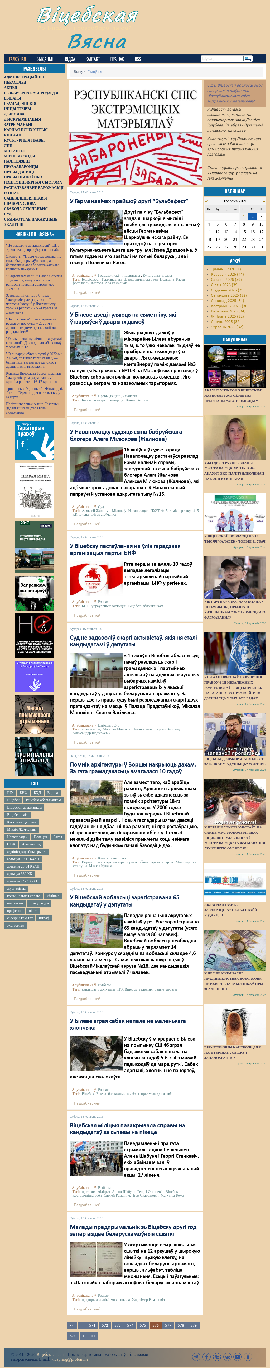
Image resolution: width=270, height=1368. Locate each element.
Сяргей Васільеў (167, 729)
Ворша (52, 793)
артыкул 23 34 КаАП (23, 866)
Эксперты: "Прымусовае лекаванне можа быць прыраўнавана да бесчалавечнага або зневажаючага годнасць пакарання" (33, 263)
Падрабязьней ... (89, 293)
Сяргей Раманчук (117, 1195)
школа (125, 1300)
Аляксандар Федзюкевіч (92, 733)
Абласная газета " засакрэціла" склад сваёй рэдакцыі (230, 910)
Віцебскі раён (17, 815)
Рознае (103, 602)
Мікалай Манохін (117, 729)
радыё (159, 989)
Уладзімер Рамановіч (148, 1300)
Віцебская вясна (51, 1354)
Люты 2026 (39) (225, 285)
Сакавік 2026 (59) (226, 280)
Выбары (104, 725)
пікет (33, 911)
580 (73, 1336)
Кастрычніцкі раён (21, 822)
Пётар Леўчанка (103, 514)
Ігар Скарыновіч (146, 1195)
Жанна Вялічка (137, 400)
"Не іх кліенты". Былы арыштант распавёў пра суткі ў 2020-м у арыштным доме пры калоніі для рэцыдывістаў (32, 325)
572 (105, 1326)
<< (72, 1326)
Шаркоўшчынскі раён (141, 279)
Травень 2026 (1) (226, 269)
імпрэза (97, 283)
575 (143, 1326)
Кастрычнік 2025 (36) (230, 306)
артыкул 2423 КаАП (22, 881)
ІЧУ (10, 793)
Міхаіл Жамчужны (21, 830)
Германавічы (112, 279)
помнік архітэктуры (109, 862)
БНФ (23, 793)
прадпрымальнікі (95, 1300)
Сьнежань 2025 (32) (229, 296)
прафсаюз (14, 911)
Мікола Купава (100, 866)
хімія (174, 511)
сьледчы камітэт (20, 918)
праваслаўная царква (143, 862)
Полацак (40, 837)
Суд (101, 507)
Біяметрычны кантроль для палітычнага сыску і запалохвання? (232, 1052)
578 (181, 1326)
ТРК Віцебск (127, 989)
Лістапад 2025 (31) (227, 301)
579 (193, 1326)
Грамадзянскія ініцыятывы (119, 275)
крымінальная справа (23, 896)
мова (114, 1300)
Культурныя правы (157, 275)
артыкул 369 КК (19, 874)
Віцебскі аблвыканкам (43, 800)
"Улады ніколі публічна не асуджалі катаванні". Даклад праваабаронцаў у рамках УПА (34, 343)
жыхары (100, 400)
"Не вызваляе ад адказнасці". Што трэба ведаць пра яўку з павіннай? (33, 247)
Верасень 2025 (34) (228, 311)
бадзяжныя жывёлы (123, 1094)
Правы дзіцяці (109, 396)
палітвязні (15, 903)
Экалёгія (130, 396)
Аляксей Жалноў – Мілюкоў (104, 511)
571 (92, 1326)
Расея (57, 837)
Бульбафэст (91, 279)
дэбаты (171, 989)
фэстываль (81, 283)
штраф (44, 918)
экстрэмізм (15, 925)
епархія (167, 862)
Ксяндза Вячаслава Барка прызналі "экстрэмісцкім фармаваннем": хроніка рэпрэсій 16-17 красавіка (33, 377)
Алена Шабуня (123, 1192)
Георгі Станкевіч (150, 1192)
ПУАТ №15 (159, 511)
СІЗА (11, 844)
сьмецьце (115, 400)
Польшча (167, 279)
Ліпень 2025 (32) (226, 322)
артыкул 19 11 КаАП (23, 859)
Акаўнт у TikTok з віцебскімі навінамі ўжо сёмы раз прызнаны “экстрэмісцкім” (233, 395)
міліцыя (53, 896)
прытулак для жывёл (157, 1094)
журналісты (16, 889)
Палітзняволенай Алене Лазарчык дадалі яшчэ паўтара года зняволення (32, 408)
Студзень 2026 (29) (228, 290)
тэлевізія (146, 989)
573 (117, 1326)
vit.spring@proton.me (69, 1359)
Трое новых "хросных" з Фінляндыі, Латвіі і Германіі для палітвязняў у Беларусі (34, 393)
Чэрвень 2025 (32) (227, 327)
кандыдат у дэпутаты (98, 989)
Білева (87, 400)
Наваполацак (17, 837)
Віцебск (13, 800)
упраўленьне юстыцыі (108, 606)
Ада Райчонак (116, 283)
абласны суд (31, 844)
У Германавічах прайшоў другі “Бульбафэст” (129, 201)
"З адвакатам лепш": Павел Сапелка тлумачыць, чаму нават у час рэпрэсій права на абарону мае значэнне (34, 282)
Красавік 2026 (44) (227, 274)
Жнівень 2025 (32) (227, 317)
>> (93, 1336)
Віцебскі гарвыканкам (24, 807)
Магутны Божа (172, 1195)
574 (130, 1326)
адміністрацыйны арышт (26, 852)
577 (168, 1326)
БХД (37, 793)
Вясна (96, 40)
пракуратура (39, 903)
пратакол (89, 1192)
